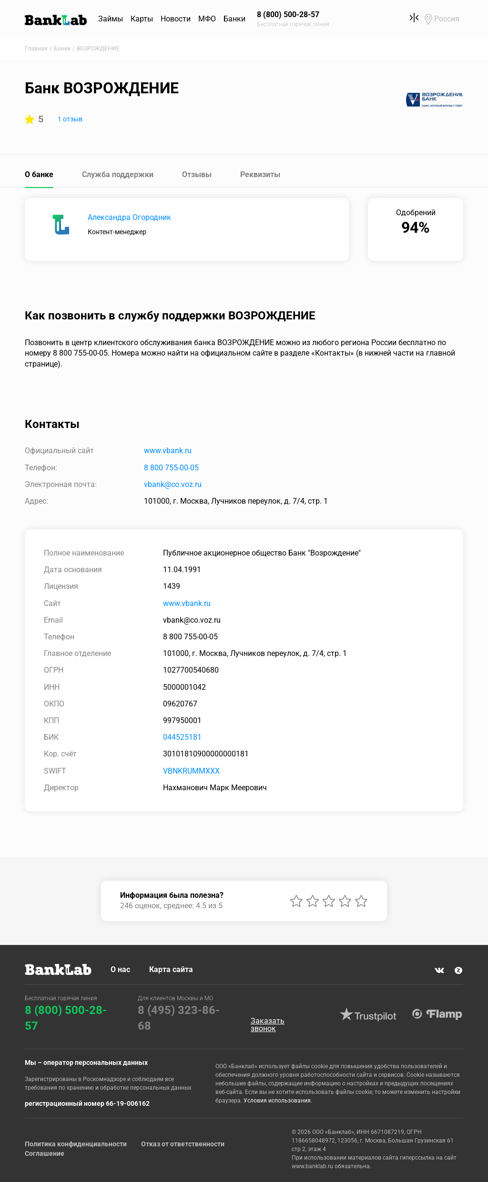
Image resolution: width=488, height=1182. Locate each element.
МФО (207, 18)
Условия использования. (278, 1100)
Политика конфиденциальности (76, 1144)
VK (439, 970)
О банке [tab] (39, 174)
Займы (110, 18)
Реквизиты (260, 174)
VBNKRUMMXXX (191, 770)
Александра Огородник (129, 217)
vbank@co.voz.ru (173, 484)
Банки (234, 18)
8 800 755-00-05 (171, 467)
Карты (142, 18)
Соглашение (44, 1153)
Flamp (437, 1014)
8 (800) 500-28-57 (66, 1018)
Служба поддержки (117, 174)
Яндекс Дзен (458, 970)
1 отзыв (70, 119)
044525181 (182, 737)
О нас (120, 969)
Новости (176, 18)
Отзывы (197, 174)
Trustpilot (368, 1014)
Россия (446, 18)
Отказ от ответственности (182, 1144)
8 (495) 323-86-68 (179, 1018)
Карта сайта (171, 969)
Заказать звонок (268, 1025)
